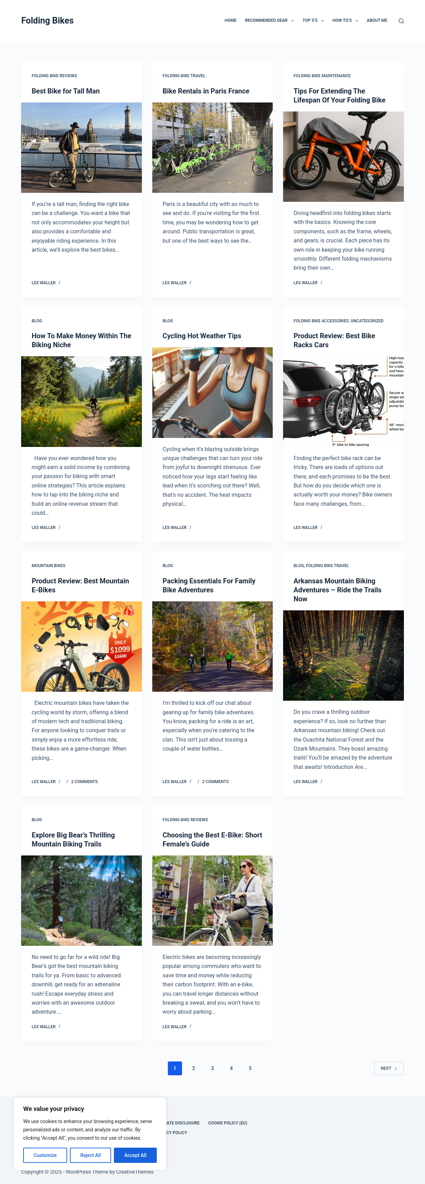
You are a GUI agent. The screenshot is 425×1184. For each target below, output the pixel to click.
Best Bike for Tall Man (65, 91)
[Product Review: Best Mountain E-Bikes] (81, 646)
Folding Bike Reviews (54, 75)
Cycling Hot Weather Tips (202, 336)
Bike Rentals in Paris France (206, 91)
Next (389, 1068)
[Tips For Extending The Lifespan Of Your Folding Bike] (343, 156)
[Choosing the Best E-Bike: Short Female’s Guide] (212, 900)
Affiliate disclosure (176, 1123)
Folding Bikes (47, 21)
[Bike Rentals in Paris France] (212, 147)
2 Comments (84, 781)
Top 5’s (314, 21)
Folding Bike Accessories (321, 321)
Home (230, 20)
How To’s (347, 21)
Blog (36, 321)
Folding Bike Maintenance (322, 75)
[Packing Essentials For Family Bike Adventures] (212, 646)
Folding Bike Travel (184, 75)
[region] (90, 1133)
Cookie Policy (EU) (227, 1123)
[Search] (401, 21)
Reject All (90, 1155)
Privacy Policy (170, 1132)
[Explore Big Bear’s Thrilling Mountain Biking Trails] (81, 900)
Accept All (135, 1155)
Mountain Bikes (48, 565)
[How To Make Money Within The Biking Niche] (81, 401)
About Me (377, 20)
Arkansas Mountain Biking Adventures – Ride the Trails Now (337, 590)
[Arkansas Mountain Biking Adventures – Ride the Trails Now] (343, 655)
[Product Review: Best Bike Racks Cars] (343, 401)
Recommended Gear (271, 21)
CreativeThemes (135, 1172)
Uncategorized (367, 321)
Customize (45, 1155)
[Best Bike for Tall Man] (81, 147)
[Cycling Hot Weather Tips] (212, 392)
